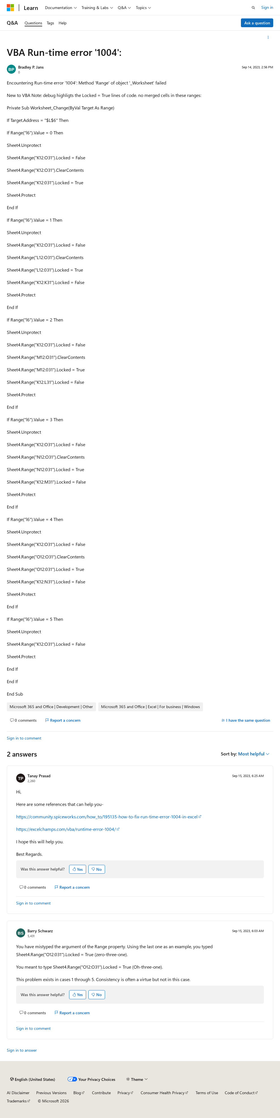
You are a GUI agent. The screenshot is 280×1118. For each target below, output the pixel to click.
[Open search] (253, 8)
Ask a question (257, 23)
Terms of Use (207, 1092)
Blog (77, 1092)
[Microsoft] (10, 7)
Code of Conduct (240, 1092)
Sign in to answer (22, 1050)
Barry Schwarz (40, 930)
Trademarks (17, 1101)
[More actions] (268, 37)
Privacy (123, 1092)
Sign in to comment (24, 738)
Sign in (267, 7)
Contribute (101, 1092)
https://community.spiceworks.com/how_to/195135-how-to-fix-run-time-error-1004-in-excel (107, 817)
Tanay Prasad (38, 775)
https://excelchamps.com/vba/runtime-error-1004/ (66, 829)
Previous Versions (51, 1092)
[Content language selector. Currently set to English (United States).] (33, 1079)
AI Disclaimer (18, 1092)
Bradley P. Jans (31, 67)
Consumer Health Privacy (163, 1092)
